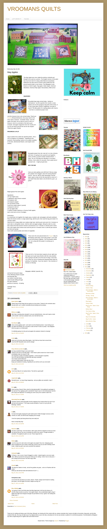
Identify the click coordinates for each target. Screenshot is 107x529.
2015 (86, 258)
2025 (86, 236)
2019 (86, 249)
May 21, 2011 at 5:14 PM (18, 483)
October (88, 273)
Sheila (13, 441)
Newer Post (11, 503)
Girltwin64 (14, 453)
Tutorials (26, 19)
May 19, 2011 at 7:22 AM (18, 394)
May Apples (89, 301)
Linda (13, 338)
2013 (86, 262)
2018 (86, 251)
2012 (86, 264)
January (88, 330)
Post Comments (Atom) (20, 506)
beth (13, 369)
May (87, 283)
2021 (86, 245)
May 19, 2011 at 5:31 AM (18, 344)
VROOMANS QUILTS (34, 9)
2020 (86, 247)
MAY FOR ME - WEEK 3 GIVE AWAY (92, 298)
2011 (86, 266)
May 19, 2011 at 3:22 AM (18, 307)
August (88, 277)
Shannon (14, 428)
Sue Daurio (14, 323)
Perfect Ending (89, 285)
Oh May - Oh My (90, 295)
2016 (86, 256)
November (89, 271)
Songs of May (89, 303)
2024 (86, 238)
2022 (86, 243)
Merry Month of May (91, 321)
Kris (13, 387)
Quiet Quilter (15, 301)
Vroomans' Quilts (70, 269)
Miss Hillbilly (15, 488)
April (87, 323)
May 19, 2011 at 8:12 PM (18, 436)
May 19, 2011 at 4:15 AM (18, 318)
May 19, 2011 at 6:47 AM (18, 373)
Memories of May (90, 293)
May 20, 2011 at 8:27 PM (18, 472)
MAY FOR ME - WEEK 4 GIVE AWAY (92, 290)
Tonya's (51, 236)
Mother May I (89, 309)
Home (7, 19)
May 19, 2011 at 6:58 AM (18, 382)
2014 (86, 260)
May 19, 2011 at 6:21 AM (18, 364)
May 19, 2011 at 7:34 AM (18, 406)
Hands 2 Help (89, 287)
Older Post (55, 503)
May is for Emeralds (91, 316)
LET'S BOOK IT (16, 19)
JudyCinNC (15, 378)
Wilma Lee (14, 312)
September (89, 275)
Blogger (67, 520)
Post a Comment (14, 500)
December (89, 268)
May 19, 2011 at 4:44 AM (18, 333)
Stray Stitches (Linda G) (18, 349)
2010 (86, 333)
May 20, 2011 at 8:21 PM (18, 460)
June (87, 281)
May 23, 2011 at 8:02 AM (18, 497)
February (88, 328)
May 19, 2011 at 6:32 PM (18, 423)
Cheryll (13, 465)
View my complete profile (70, 285)
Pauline (9, 118)
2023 (86, 241)
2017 (86, 254)
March (87, 326)
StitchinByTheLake (16, 399)
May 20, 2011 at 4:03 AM (18, 448)
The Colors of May (90, 311)
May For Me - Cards (91, 319)
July (87, 279)
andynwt (56, 520)
